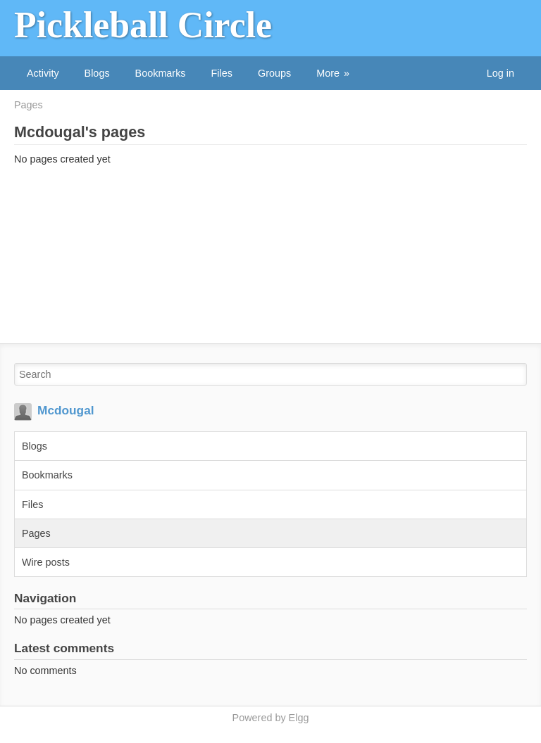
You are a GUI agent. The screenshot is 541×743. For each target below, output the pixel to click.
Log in (500, 73)
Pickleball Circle (143, 25)
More (328, 73)
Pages (28, 104)
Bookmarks (160, 73)
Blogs (97, 73)
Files (221, 73)
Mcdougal (65, 410)
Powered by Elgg (270, 717)
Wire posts (46, 562)
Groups (274, 73)
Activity (43, 73)
